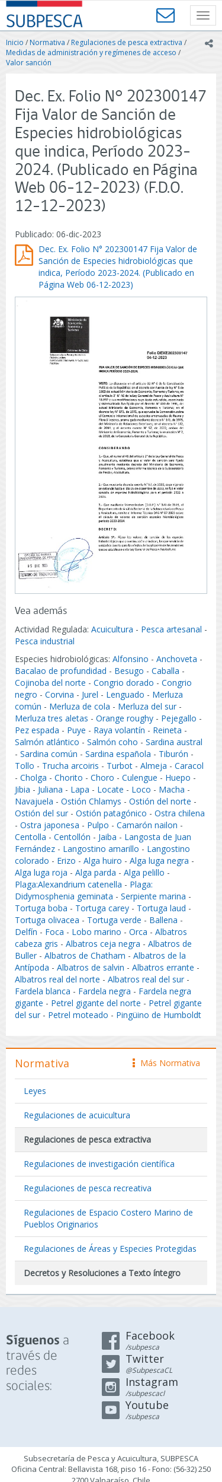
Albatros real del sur (146, 979)
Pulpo (98, 825)
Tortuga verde (114, 920)
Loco (141, 789)
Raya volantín (119, 730)
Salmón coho (112, 742)
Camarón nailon (148, 825)
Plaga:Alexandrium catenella (68, 884)
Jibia (22, 789)
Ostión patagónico (111, 813)
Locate (110, 789)
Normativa (47, 42)
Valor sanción (29, 63)
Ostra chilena (180, 813)
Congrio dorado (124, 682)
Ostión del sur (41, 813)
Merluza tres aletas (51, 718)
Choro (102, 777)
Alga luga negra (159, 860)
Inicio (15, 42)
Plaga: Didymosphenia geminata (84, 890)
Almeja (153, 765)
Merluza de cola (79, 706)
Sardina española (118, 753)
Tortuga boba (41, 908)
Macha (172, 789)
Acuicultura (112, 629)
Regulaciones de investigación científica (99, 1163)
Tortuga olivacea (47, 920)
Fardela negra (104, 991)
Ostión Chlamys (91, 801)
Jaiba (107, 836)
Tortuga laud (161, 908)
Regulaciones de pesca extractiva (126, 42)
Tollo (24, 765)
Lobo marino (96, 931)
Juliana (50, 789)
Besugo (129, 670)
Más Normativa (166, 1062)
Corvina (59, 694)
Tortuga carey (102, 908)
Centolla (30, 836)
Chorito (68, 777)
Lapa (79, 789)
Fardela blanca (42, 991)
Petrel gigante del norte (96, 1003)
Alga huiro (102, 860)
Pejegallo (179, 718)
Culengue (139, 777)
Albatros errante (163, 967)
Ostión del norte (160, 801)
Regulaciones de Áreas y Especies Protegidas (110, 1248)
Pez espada (37, 730)
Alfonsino (130, 658)
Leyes (35, 1090)
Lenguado (125, 694)
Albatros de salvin (90, 967)
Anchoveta (176, 658)
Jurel (90, 694)
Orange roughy (124, 718)
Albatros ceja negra (103, 943)
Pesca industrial (45, 641)
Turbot (120, 765)
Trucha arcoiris (70, 765)
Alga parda (95, 872)
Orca (138, 931)
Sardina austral (174, 742)
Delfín (26, 931)
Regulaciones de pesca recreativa (88, 1188)
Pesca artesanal (172, 629)
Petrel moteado (78, 1014)
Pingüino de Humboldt (158, 1014)
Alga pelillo (144, 872)
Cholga (33, 777)
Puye (76, 730)
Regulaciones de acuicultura (77, 1115)
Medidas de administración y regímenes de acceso (91, 52)
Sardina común (49, 753)
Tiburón (173, 753)
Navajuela (34, 801)
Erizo (66, 860)
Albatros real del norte (57, 979)
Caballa (165, 670)
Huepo (178, 777)
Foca (54, 931)
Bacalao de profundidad (61, 670)
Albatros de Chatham (85, 955)
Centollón (72, 836)
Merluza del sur (147, 706)
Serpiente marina (153, 896)
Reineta (167, 730)
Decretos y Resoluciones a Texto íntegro (102, 1273)
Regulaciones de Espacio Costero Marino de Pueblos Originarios (108, 1218)
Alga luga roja (41, 872)
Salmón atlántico (47, 742)
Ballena (163, 920)
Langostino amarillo (101, 848)
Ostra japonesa (49, 825)
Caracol (189, 765)
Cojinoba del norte (50, 682)
